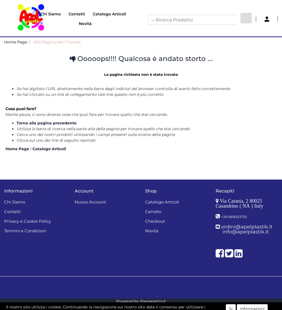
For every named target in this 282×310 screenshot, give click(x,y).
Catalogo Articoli (109, 14)
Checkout (155, 221)
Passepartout (153, 301)
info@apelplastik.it (246, 232)
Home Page (15, 42)
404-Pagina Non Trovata (56, 42)
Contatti (77, 14)
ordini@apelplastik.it (246, 227)
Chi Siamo (50, 14)
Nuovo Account (90, 202)
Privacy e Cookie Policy (27, 221)
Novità (85, 23)
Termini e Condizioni (25, 230)
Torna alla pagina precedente (47, 123)
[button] (246, 18)
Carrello (153, 211)
